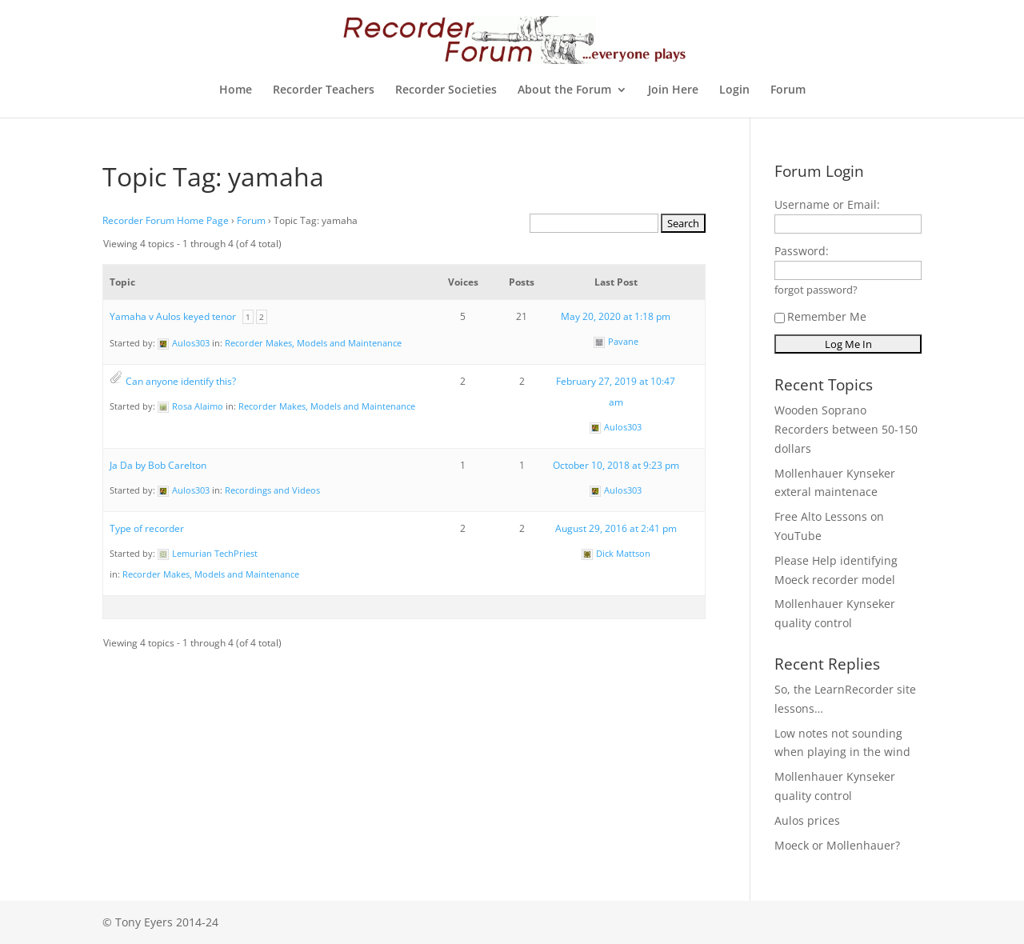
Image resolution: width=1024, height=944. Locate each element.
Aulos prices (807, 820)
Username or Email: (827, 204)
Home (235, 90)
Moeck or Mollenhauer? (837, 845)
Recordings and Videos (272, 490)
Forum (788, 90)
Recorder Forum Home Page (165, 220)
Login (734, 90)
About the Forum (564, 90)
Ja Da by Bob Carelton (158, 465)
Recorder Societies (446, 90)
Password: (801, 250)
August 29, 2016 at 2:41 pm (616, 528)
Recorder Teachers (323, 90)
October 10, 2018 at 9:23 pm (616, 465)
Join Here (673, 90)
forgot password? (816, 290)
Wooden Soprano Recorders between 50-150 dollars (846, 429)
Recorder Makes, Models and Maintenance (313, 343)
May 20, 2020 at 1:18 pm (615, 316)
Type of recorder (147, 528)
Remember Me (820, 316)
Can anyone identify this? (181, 381)
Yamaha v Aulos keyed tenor (173, 316)
